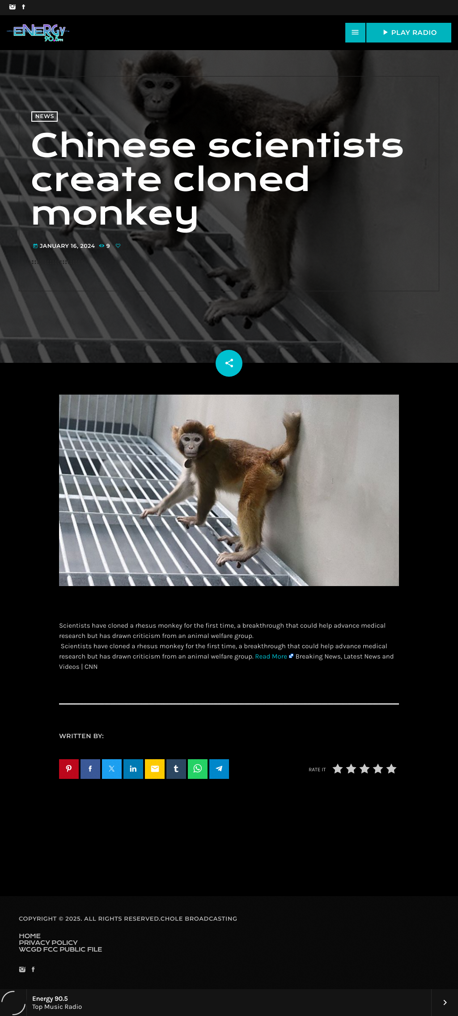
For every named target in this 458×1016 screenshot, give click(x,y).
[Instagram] (12, 7)
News (44, 116)
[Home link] (38, 32)
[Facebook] (23, 7)
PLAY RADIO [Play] (409, 32)
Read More (271, 656)
